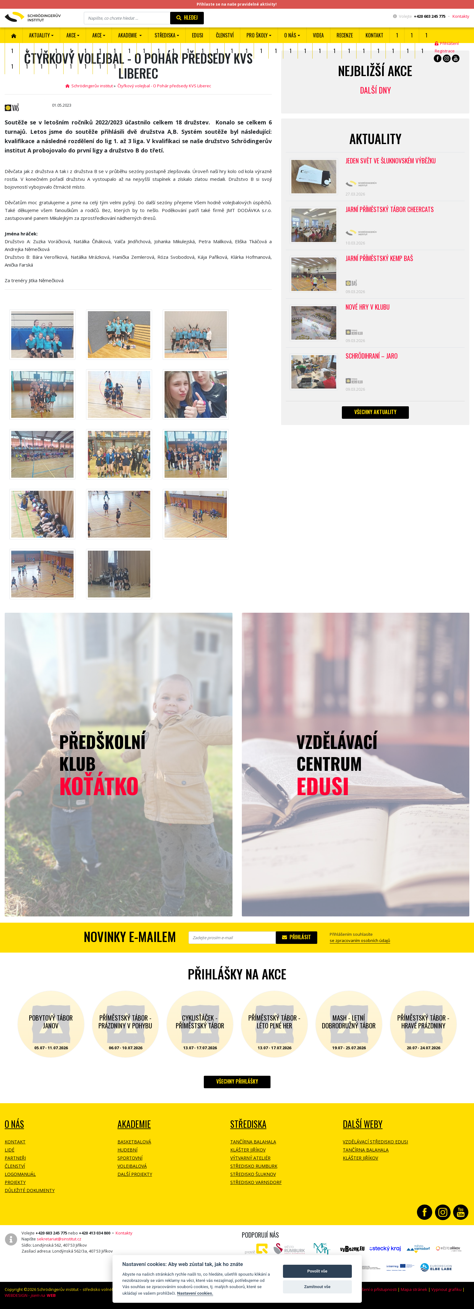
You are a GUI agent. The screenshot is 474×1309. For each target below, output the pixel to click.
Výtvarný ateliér (250, 1158)
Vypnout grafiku (446, 1289)
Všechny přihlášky (237, 1081)
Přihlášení (447, 43)
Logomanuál (20, 1174)
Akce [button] (97, 35)
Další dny (375, 90)
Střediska (248, 1124)
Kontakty (460, 16)
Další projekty (134, 1174)
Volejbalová (132, 1166)
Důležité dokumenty (30, 1190)
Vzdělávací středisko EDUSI (375, 1142)
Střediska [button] (165, 35)
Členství (15, 1166)
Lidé (9, 1150)
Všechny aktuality (375, 420)
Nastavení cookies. (195, 1293)
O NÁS (14, 1124)
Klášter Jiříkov (248, 1150)
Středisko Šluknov (253, 1174)
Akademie (134, 1124)
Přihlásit (296, 937)
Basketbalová (134, 1142)
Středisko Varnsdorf (256, 1182)
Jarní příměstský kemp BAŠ (380, 262)
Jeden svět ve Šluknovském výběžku (392, 161)
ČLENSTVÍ (225, 35)
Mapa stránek (414, 1289)
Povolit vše (317, 1271)
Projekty (15, 1182)
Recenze (345, 35)
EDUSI (197, 35)
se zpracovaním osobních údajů (360, 940)
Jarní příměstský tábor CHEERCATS (391, 211)
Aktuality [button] (39, 35)
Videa (318, 35)
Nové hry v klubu (368, 312)
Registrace (445, 51)
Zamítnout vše (317, 1286)
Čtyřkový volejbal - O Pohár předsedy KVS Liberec (164, 86)
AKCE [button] (71, 35)
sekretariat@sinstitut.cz (59, 1239)
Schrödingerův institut (89, 86)
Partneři (15, 1158)
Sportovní (129, 1158)
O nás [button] (290, 35)
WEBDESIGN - (30, 1295)
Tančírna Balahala (253, 1142)
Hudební (127, 1150)
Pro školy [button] (257, 35)
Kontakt (374, 35)
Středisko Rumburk (253, 1166)
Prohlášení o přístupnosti (373, 1289)
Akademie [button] (128, 35)
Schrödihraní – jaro (372, 362)
